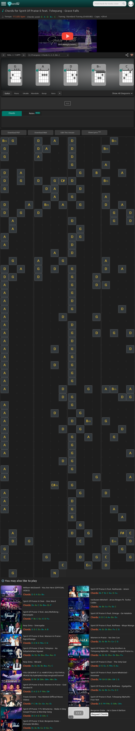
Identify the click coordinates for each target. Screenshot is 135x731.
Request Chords (99, 714)
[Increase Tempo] (23, 55)
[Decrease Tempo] (3, 55)
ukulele (26, 93)
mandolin (35, 93)
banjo (44, 93)
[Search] (123, 3)
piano (16, 93)
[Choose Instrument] (60, 93)
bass (53, 93)
